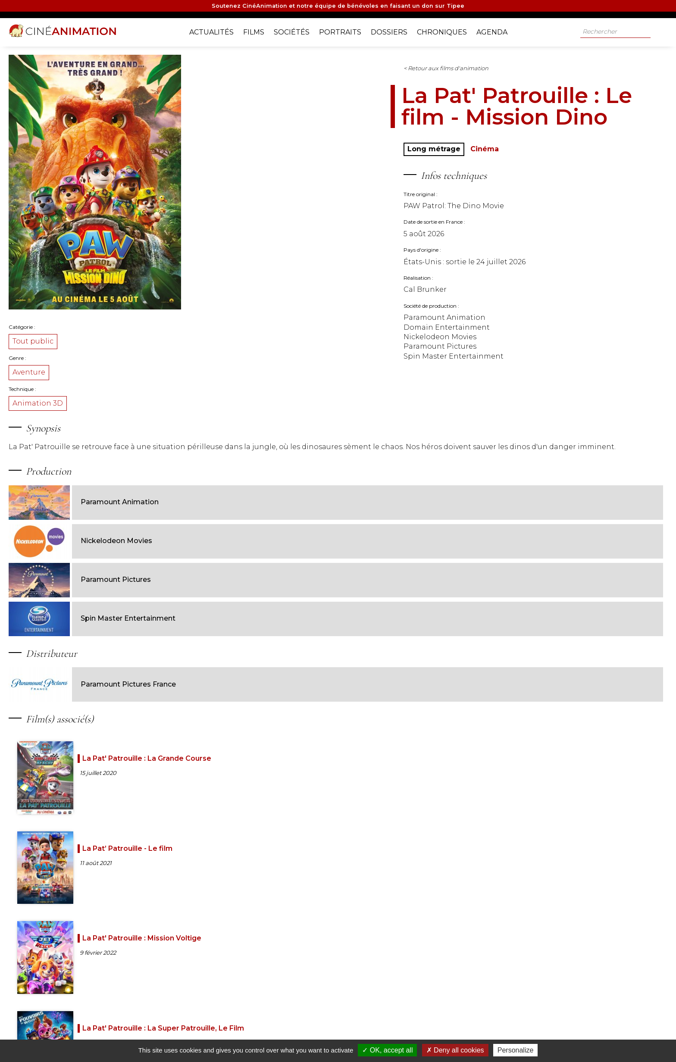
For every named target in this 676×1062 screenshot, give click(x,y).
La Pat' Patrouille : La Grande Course (235, 702)
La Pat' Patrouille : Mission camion (360, 797)
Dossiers (395, 30)
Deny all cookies (455, 1050)
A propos (159, 1035)
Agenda (498, 30)
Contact (407, 1035)
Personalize (516, 1050)
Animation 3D (168, 411)
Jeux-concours (368, 1035)
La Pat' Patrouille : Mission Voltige (501, 702)
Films (260, 30)
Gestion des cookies (452, 1035)
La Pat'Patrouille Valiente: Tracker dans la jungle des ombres (365, 895)
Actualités (218, 30)
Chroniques (448, 30)
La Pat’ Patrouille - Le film (365, 702)
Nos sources (289, 1035)
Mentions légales (508, 1035)
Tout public (163, 349)
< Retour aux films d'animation (366, 75)
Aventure (159, 380)
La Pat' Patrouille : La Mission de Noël (498, 797)
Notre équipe (198, 1035)
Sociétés (298, 30)
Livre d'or (327, 1035)
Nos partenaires (244, 1035)
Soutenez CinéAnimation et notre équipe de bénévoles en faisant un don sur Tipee (338, 7)
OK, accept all (387, 1050)
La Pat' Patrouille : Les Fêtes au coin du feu (234, 887)
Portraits (346, 30)
